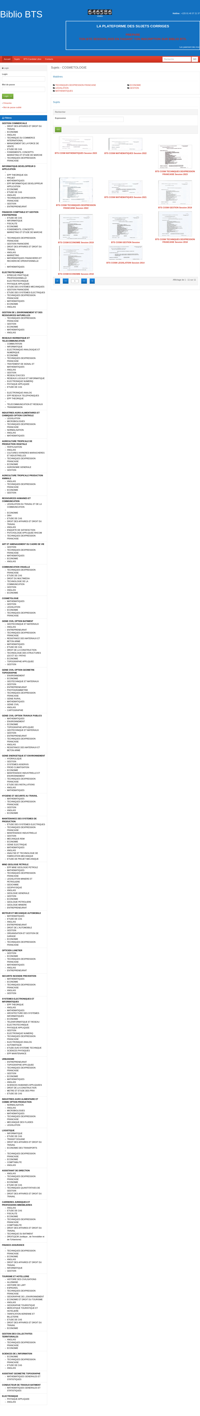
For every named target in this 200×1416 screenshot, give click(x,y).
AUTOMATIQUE (14, 1045)
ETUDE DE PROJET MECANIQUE (23, 859)
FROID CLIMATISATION (18, 767)
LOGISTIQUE (8, 1130)
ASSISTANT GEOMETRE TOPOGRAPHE (21, 1374)
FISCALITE (12, 224)
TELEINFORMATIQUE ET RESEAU (23, 1022)
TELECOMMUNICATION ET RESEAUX (25, 404)
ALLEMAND (12, 1282)
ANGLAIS (11, 135)
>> (84, 281)
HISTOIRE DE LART (16, 1285)
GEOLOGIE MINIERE (17, 905)
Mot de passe (8, 85)
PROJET (11, 178)
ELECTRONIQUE (10, 1396)
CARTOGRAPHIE (15, 710)
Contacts (49, 59)
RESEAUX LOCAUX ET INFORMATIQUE (26, 378)
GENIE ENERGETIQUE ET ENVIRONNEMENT (23, 756)
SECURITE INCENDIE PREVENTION (19, 976)
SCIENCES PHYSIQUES (18, 1051)
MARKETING (13, 255)
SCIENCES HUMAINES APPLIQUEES (24, 1085)
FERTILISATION (14, 447)
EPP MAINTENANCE (16, 1053)
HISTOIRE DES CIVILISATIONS (21, 1279)
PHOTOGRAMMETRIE (17, 690)
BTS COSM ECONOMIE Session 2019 (76, 242)
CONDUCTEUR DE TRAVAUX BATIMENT (21, 1385)
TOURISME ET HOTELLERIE (15, 1276)
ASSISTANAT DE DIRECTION (16, 1171)
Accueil (8, 59)
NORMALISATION (15, 430)
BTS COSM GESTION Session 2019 (175, 208)
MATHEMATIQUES (15, 181)
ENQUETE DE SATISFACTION (21, 530)
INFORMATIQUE (14, 221)
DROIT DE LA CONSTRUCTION (22, 650)
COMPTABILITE (14, 1162)
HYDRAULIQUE (14, 759)
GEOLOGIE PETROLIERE (19, 902)
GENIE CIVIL (13, 704)
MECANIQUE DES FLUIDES (20, 1122)
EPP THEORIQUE (15, 398)
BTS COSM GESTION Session (125, 242)
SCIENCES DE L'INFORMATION (17, 1354)
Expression (60, 118)
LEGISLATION (13, 418)
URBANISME (8, 1059)
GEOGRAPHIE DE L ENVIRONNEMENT (25, 1297)
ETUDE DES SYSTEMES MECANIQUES (25, 287)
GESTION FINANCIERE (18, 244)
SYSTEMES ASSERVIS (18, 764)
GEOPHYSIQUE (14, 887)
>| (92, 281)
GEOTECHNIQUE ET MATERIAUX (23, 624)
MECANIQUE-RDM (16, 839)
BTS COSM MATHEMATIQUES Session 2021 (125, 197)
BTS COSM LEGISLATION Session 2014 (126, 263)
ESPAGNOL (12, 1288)
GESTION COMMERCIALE (14, 123)
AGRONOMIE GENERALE (19, 467)
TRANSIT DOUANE (16, 1139)
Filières (7, 118)
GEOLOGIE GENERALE (18, 893)
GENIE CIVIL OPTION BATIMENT (17, 621)
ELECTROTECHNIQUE (13, 272)
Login (5, 74)
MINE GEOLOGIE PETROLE (15, 864)
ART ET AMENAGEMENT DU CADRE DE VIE (23, 544)
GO (194, 59)
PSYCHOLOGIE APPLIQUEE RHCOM (24, 533)
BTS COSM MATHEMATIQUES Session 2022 (125, 153)
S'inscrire (7, 103)
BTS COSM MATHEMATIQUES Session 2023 (76, 153)
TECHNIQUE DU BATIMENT (20, 1234)
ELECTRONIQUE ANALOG (19, 393)
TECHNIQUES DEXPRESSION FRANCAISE (75, 85)
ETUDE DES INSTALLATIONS (21, 785)
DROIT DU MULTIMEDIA (18, 578)
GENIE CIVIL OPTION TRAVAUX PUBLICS (22, 716)
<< (65, 281)
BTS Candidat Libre (32, 59)
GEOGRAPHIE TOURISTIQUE (21, 1305)
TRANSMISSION (14, 407)
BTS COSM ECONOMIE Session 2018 (76, 274)
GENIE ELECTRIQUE (17, 845)
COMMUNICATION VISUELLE (16, 567)
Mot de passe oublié (12, 107)
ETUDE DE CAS (14, 149)
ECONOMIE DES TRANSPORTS (22, 1148)
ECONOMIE (12, 132)
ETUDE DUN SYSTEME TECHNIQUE (24, 1048)
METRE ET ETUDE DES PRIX (21, 1091)
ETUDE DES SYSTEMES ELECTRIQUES (26, 292)
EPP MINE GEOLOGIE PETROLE (22, 867)
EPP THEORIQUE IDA (17, 175)
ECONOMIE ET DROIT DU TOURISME (25, 1299)
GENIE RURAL (14, 699)
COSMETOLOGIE (10, 598)
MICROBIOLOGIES (16, 421)
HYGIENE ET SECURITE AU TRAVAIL (20, 796)
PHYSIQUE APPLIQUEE (18, 284)
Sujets (17, 59)
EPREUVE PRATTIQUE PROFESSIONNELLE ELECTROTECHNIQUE (18, 278)
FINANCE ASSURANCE (13, 1245)
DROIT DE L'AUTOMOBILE (19, 928)
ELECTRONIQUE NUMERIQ (20, 381)
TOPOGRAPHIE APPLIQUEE (20, 661)
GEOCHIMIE (13, 885)
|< (57, 281)
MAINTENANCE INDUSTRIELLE (22, 833)
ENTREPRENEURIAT (17, 207)
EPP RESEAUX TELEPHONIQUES (23, 396)
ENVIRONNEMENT (16, 676)
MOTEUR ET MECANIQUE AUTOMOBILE (21, 913)
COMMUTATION (14, 344)
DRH (9, 516)
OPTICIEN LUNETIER (12, 950)
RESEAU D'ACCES (16, 375)
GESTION (11, 204)
